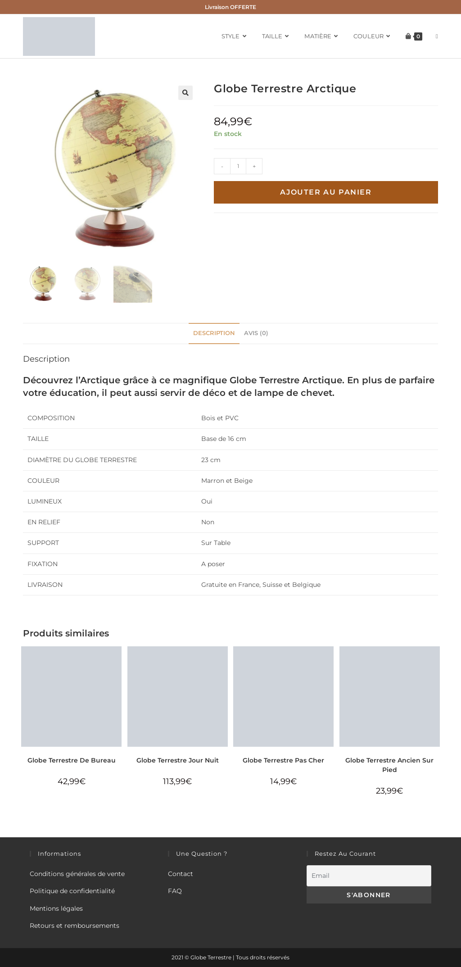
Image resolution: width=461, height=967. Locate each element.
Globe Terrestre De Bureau (71, 760)
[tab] (214, 333)
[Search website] (437, 36)
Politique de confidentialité (72, 891)
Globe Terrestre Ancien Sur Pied (389, 765)
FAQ (175, 891)
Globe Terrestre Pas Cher (283, 760)
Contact (180, 874)
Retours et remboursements (74, 926)
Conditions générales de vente (77, 874)
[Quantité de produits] (238, 166)
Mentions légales (56, 908)
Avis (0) (256, 333)
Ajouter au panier (325, 192)
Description (214, 333)
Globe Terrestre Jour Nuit (177, 760)
